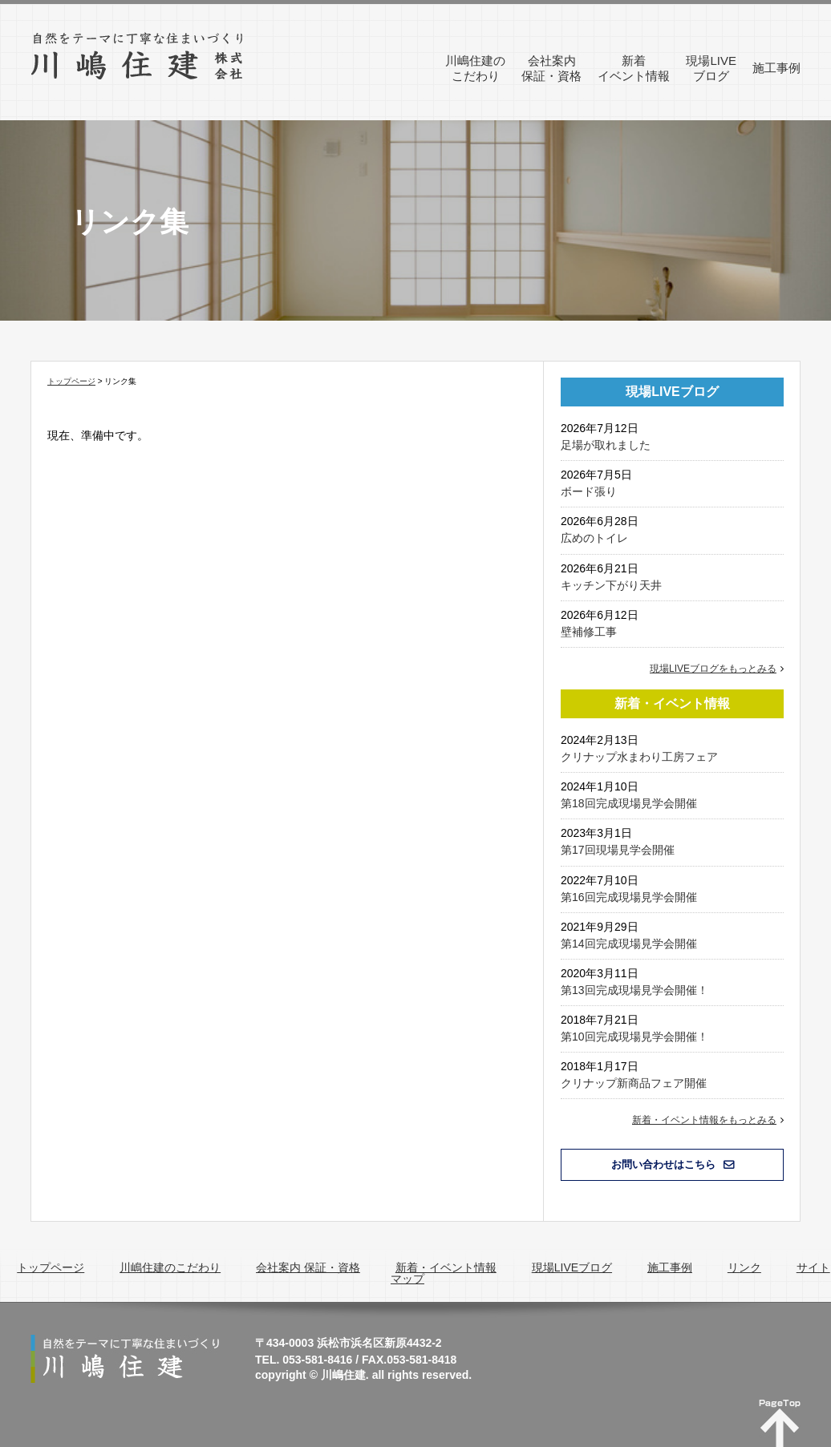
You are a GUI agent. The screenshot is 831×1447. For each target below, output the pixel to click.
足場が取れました (606, 445)
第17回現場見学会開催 (618, 849)
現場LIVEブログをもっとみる (713, 668)
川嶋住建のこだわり (170, 1267)
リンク (744, 1267)
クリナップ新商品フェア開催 (634, 1083)
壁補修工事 (589, 631)
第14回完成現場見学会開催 (629, 943)
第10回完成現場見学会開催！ (634, 1036)
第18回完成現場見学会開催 (629, 803)
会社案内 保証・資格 (308, 1267)
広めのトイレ (594, 538)
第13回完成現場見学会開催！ (634, 990)
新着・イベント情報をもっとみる (704, 1120)
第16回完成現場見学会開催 (629, 897)
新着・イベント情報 (446, 1267)
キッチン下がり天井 (611, 585)
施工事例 (669, 1267)
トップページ (71, 381)
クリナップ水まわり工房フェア (639, 756)
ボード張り (589, 491)
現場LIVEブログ (572, 1267)
